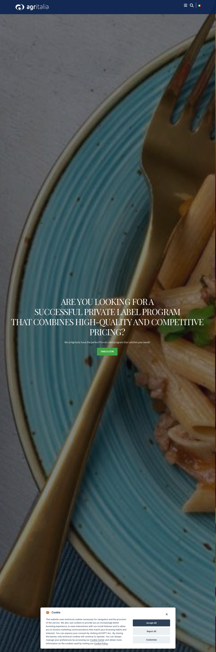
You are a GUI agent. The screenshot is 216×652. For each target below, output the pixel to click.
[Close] (166, 614)
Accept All (151, 623)
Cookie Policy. (101, 643)
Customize (151, 640)
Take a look (108, 351)
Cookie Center (97, 640)
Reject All (151, 631)
